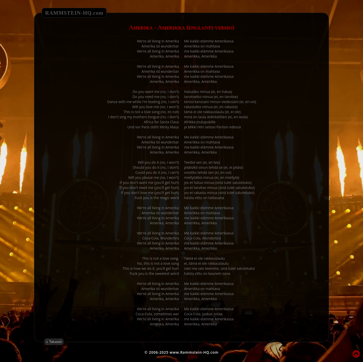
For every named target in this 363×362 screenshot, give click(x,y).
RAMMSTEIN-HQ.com (74, 13)
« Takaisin (54, 342)
